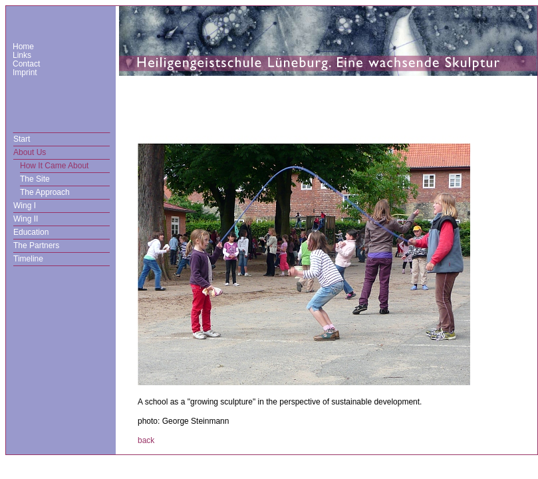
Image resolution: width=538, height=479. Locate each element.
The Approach (45, 192)
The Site (35, 179)
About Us (29, 152)
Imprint (25, 72)
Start (21, 139)
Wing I (24, 205)
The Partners (36, 245)
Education (31, 232)
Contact (26, 64)
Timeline (28, 258)
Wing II (25, 219)
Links (22, 55)
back (146, 440)
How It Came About (54, 165)
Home (23, 46)
